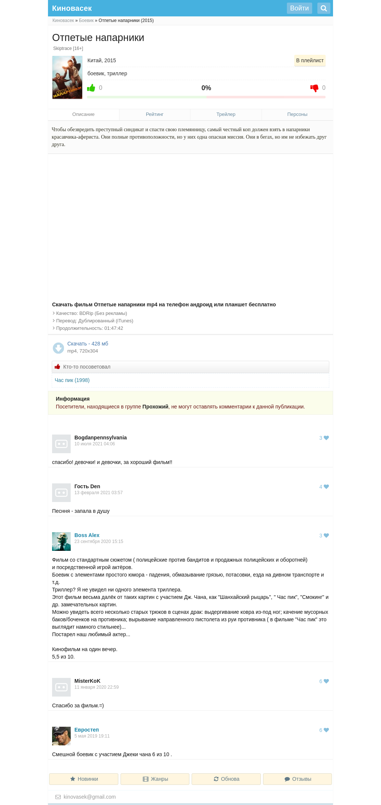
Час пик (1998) (72, 380)
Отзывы (297, 779)
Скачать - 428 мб (198, 347)
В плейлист (310, 60)
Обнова (226, 779)
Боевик (86, 20)
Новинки (83, 779)
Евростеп (86, 730)
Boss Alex (86, 535)
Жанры (155, 779)
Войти (299, 8)
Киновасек (63, 20)
